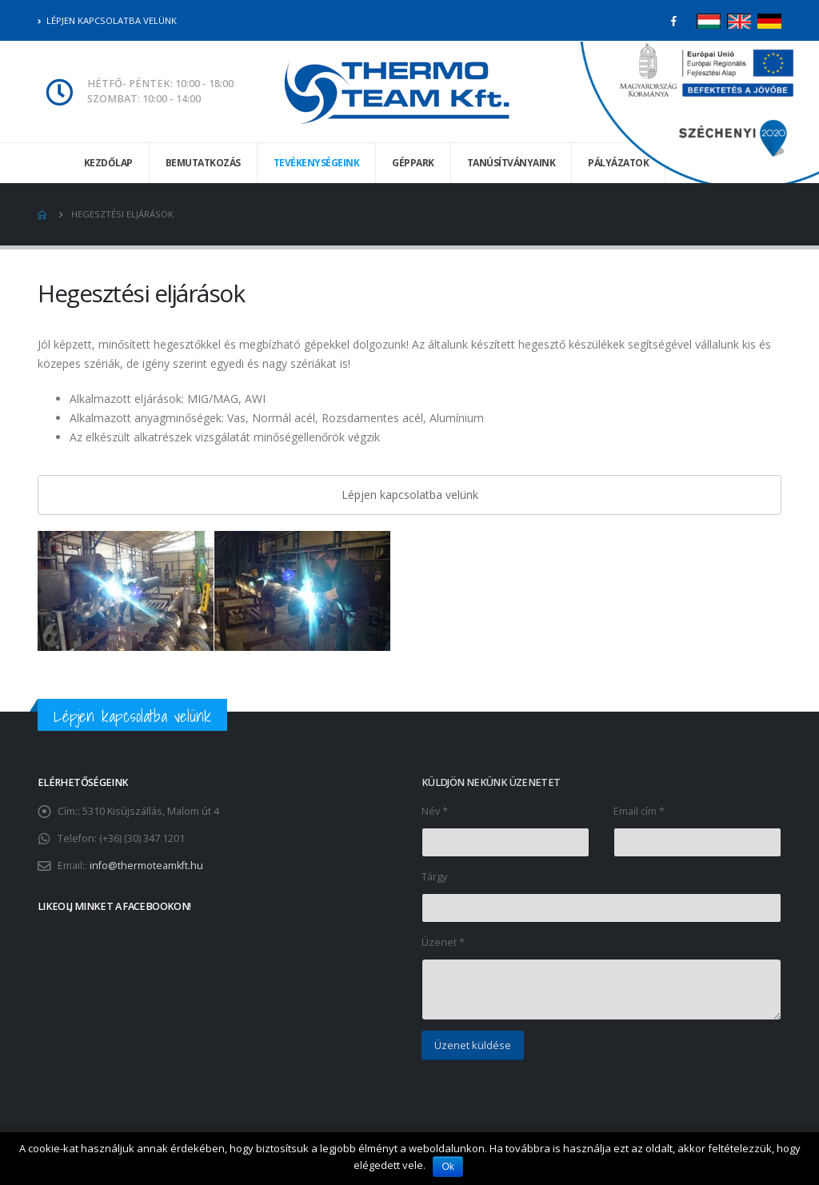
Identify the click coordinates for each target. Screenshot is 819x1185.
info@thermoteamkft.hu (146, 865)
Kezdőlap (108, 163)
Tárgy (434, 877)
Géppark (413, 163)
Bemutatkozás (203, 163)
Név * (434, 811)
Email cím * (639, 811)
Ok (448, 1166)
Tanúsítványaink (511, 163)
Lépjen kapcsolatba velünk (107, 20)
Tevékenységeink (317, 163)
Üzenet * (443, 942)
